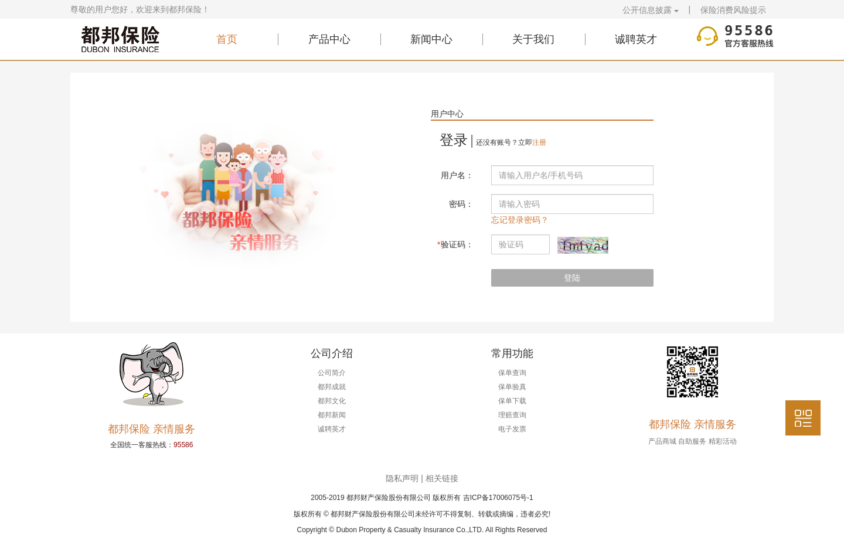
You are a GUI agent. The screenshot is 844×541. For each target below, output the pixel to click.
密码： (461, 204)
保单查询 (512, 373)
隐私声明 (402, 478)
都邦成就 (332, 387)
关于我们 (533, 39)
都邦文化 (332, 401)
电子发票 (512, 429)
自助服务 (692, 441)
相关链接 (442, 478)
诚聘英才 (636, 39)
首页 (226, 39)
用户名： (457, 175)
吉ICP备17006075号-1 (498, 498)
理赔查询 (512, 415)
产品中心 (329, 39)
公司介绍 (332, 353)
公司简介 (332, 373)
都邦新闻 (332, 415)
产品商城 (662, 441)
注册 (539, 142)
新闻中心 (431, 39)
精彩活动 (723, 441)
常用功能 (512, 353)
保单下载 (512, 401)
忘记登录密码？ (520, 219)
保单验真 (512, 387)
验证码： (455, 244)
